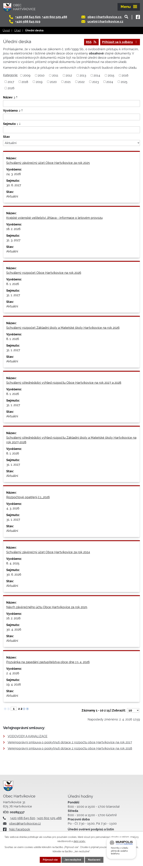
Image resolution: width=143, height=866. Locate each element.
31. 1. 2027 (13, 295)
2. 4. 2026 (12, 673)
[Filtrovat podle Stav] (71, 143)
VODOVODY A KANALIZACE (27, 736)
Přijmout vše (50, 859)
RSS (91, 42)
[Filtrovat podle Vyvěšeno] (71, 117)
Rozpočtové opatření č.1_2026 (28, 497)
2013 (83, 75)
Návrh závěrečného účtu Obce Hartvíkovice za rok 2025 (46, 607)
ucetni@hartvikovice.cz (105, 21)
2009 (26, 75)
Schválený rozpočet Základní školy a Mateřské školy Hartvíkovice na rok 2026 (63, 327)
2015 (111, 75)
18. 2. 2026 (13, 229)
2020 (53, 81)
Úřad (17, 30)
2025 (124, 81)
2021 (67, 81)
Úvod (6, 30)
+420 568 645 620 (27, 17)
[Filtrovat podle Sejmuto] (71, 129)
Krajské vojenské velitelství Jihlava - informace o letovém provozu (54, 218)
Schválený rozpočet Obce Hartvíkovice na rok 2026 (43, 272)
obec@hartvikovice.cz (104, 17)
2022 (81, 81)
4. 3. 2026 (12, 508)
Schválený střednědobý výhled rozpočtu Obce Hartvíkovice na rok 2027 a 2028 (63, 382)
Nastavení (94, 859)
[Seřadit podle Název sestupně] (17, 98)
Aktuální (12, 196)
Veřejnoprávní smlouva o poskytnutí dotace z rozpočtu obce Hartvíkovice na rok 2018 (70, 748)
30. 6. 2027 (13, 185)
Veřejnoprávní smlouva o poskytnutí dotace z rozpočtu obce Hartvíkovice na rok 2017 (70, 742)
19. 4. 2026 (13, 684)
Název (9, 97)
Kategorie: (10, 75)
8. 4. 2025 (12, 563)
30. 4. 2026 (13, 629)
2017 (11, 81)
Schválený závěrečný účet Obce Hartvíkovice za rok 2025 (48, 163)
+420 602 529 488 (54, 17)
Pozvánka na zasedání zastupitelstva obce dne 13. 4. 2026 (48, 662)
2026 (11, 88)
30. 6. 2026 (13, 574)
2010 (41, 75)
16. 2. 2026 (13, 618)
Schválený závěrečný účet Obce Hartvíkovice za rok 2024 (48, 552)
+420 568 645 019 (27, 21)
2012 (69, 75)
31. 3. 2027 (13, 240)
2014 (97, 75)
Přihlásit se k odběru (120, 42)
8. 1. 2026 (12, 284)
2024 (109, 81)
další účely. (79, 841)
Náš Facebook (19, 829)
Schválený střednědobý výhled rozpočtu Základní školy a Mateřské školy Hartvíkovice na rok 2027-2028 (71, 440)
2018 (25, 81)
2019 (39, 81)
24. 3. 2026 (13, 174)
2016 (125, 75)
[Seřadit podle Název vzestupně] (17, 96)
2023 (95, 81)
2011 (55, 75)
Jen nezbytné (73, 859)
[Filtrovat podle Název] (71, 103)
